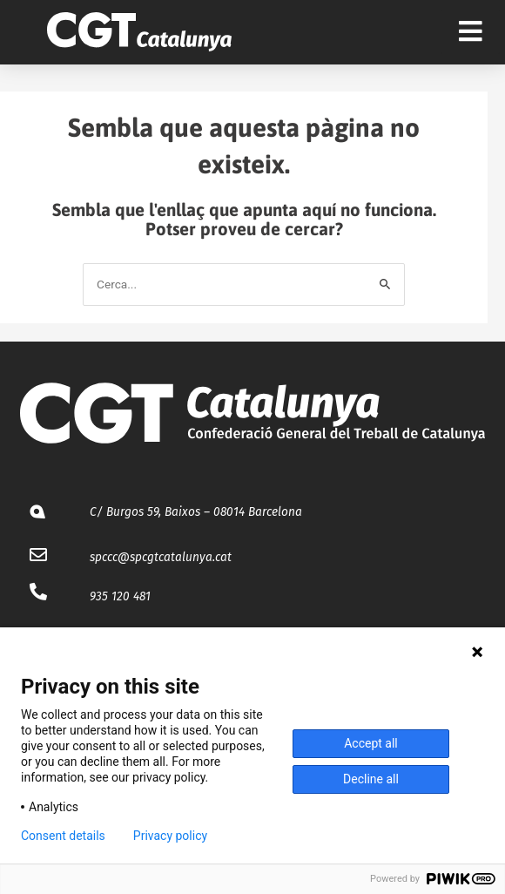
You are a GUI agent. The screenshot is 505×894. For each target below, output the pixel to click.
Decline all (371, 779)
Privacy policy (170, 836)
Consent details (63, 836)
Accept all (371, 743)
